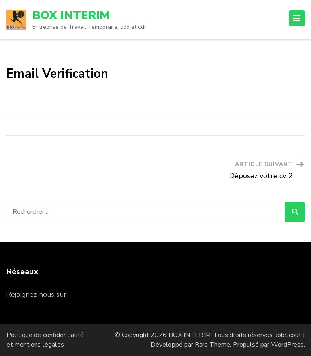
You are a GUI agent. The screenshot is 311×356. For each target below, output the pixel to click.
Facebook (84, 294)
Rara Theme (212, 344)
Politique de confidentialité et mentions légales (45, 339)
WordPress (287, 344)
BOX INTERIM (71, 15)
